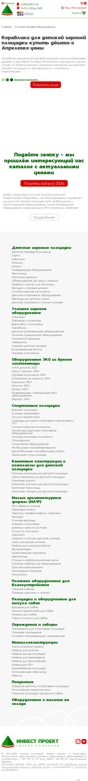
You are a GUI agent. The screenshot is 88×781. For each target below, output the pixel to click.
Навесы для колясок (25, 650)
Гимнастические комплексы (31, 291)
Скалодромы (21, 440)
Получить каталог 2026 (44, 183)
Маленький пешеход (26, 338)
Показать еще (46, 84)
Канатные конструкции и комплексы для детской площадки (38, 465)
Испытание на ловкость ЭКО (31, 378)
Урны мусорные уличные (28, 542)
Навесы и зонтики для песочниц (33, 284)
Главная (6, 26)
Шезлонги (18, 534)
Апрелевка (9, 3)
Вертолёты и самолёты (27, 324)
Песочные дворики (24, 277)
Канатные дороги (23, 480)
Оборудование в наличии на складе (40, 702)
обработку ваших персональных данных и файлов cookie (44, 765)
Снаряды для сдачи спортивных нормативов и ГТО (43, 422)
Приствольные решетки (27, 567)
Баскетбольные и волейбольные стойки (38, 451)
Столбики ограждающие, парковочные (38, 636)
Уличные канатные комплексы (32, 436)
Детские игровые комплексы (31, 251)
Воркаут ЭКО (21, 399)
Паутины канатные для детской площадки (40, 473)
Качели (16, 266)
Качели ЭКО (20, 389)
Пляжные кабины (23, 589)
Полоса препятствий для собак (33, 610)
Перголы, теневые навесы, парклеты (36, 513)
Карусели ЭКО (22, 382)
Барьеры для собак (25, 607)
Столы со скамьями (25, 531)
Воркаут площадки (24, 409)
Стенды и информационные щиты (35, 560)
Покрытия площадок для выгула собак (37, 693)
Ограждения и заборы (34, 624)
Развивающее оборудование (31, 269)
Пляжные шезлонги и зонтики (31, 592)
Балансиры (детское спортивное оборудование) (34, 431)
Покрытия (22, 682)
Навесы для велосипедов (28, 653)
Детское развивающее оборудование (38, 331)
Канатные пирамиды (26, 487)
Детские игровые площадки (41, 248)
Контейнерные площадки (29, 668)
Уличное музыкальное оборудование (37, 335)
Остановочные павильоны (29, 671)
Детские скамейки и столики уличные (37, 302)
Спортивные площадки (36, 405)
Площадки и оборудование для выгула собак (44, 601)
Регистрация (78, 7)
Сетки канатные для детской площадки (38, 477)
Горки (16, 255)
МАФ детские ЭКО (24, 367)
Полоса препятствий (25, 417)
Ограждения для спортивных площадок (38, 628)
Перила (17, 675)
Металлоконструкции (35, 642)
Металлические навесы (28, 646)
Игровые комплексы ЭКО (29, 374)
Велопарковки (21, 549)
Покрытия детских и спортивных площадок (40, 686)
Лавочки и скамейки (26, 524)
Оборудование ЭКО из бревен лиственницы (42, 361)
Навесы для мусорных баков (31, 545)
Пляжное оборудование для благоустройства (41, 583)
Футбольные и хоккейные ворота (34, 447)
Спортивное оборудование (30, 444)
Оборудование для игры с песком (35, 280)
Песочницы (19, 273)
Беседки (17, 516)
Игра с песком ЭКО (25, 371)
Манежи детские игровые (29, 345)
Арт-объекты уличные (26, 506)
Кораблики (19, 327)
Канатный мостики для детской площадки (40, 484)
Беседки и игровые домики (30, 288)
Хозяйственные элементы (29, 552)
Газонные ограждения (26, 632)
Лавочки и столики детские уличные (36, 538)
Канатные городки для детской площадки (40, 491)
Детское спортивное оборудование (36, 295)
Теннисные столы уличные (29, 454)
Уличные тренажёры (25, 413)
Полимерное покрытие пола (31, 689)
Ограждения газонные (27, 570)
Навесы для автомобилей (29, 661)
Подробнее (44, 217)
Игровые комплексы (25, 353)
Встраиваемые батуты (27, 349)
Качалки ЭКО (21, 385)
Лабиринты (19, 342)
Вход (67, 7)
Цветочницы (19, 556)
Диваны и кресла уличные (29, 527)
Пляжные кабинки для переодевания (36, 563)
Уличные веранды (23, 520)
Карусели (18, 259)
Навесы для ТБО (22, 664)
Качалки (17, 262)
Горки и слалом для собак (30, 618)
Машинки (18, 317)
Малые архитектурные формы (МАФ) (36, 500)
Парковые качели (23, 509)
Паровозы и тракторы (26, 320)
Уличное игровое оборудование (35, 26)
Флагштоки (19, 574)
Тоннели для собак (24, 614)
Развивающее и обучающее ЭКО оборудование (34, 394)
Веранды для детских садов (30, 298)
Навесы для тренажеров (28, 657)
